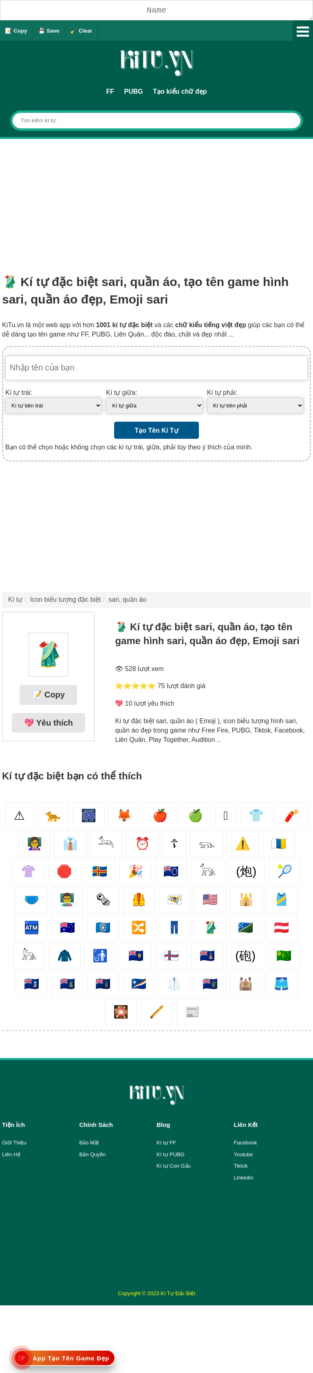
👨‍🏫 (67, 899)
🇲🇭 (138, 983)
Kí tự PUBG (170, 1154)
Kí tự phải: (222, 392)
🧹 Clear (81, 31)
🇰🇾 (207, 955)
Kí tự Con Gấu (173, 1166)
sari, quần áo (127, 599)
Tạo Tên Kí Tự (156, 430)
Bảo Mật (89, 1143)
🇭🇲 (67, 927)
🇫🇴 (171, 955)
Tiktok (241, 1166)
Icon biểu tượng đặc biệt (65, 599)
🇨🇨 (283, 955)
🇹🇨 (135, 955)
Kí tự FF (166, 1143)
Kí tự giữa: (121, 392)
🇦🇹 (281, 927)
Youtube (243, 1154)
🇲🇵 (102, 927)
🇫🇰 (31, 983)
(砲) (245, 955)
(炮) (246, 871)
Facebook (245, 1143)
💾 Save (49, 31)
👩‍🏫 (34, 843)
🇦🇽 (99, 871)
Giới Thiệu (14, 1143)
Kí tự (15, 599)
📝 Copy (16, 31)
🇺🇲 (210, 899)
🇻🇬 (67, 983)
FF (110, 91)
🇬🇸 (102, 983)
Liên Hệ (11, 1154)
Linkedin (243, 1178)
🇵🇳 (210, 983)
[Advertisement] (156, 200)
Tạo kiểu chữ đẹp (180, 91)
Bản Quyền (92, 1154)
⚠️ (242, 843)
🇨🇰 (171, 871)
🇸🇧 (245, 927)
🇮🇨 (278, 843)
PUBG (133, 91)
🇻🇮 (174, 899)
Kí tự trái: (18, 392)
